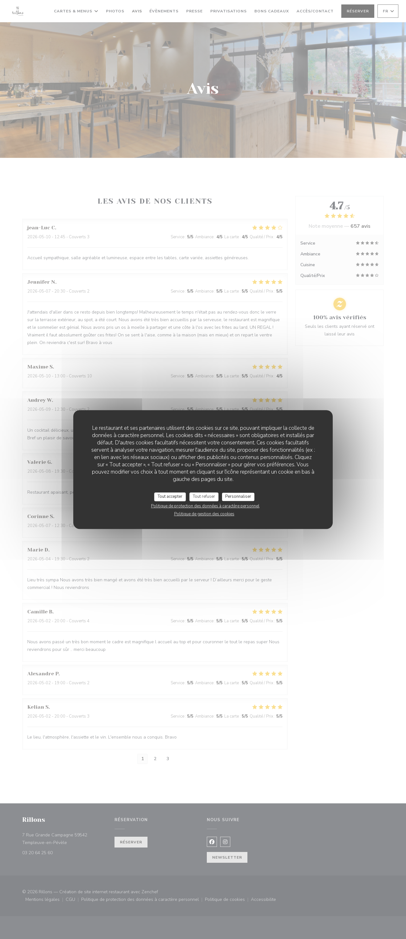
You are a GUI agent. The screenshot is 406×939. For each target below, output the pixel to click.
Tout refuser (204, 496)
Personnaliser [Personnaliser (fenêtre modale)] (238, 496)
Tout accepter (170, 496)
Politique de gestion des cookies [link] (204, 514)
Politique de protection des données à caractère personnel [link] (205, 506)
